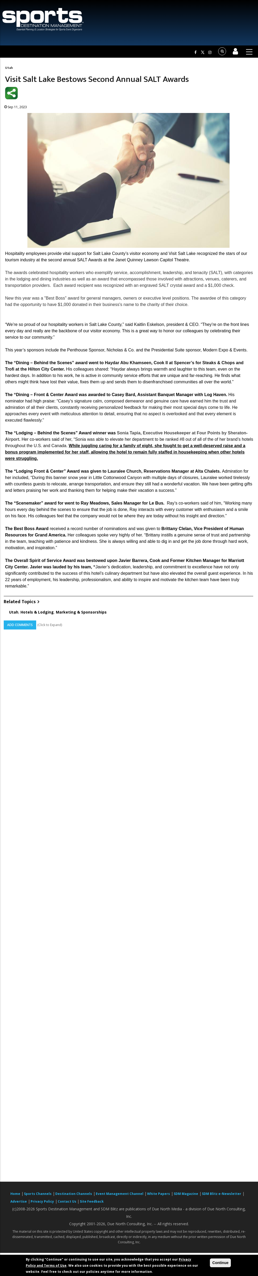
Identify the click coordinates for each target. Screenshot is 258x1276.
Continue (220, 1263)
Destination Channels (73, 1193)
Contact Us (67, 1201)
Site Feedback (92, 1201)
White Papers (158, 1193)
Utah (9, 68)
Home (15, 1193)
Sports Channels (38, 1193)
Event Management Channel (119, 1193)
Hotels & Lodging (37, 612)
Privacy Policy (42, 1201)
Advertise (18, 1201)
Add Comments (20, 625)
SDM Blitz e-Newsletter (221, 1193)
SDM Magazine (186, 1193)
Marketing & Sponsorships (81, 612)
